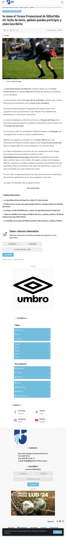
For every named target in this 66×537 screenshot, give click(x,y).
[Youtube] (43, 420)
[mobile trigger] (4, 2)
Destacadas (7, 11)
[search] (62, 2)
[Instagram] (22, 420)
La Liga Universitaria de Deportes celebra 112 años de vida (26, 200)
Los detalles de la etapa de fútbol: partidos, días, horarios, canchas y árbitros (33, 221)
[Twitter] (43, 412)
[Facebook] (22, 412)
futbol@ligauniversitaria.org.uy (16, 157)
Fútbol (17, 11)
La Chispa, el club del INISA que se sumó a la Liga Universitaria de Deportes (32, 210)
